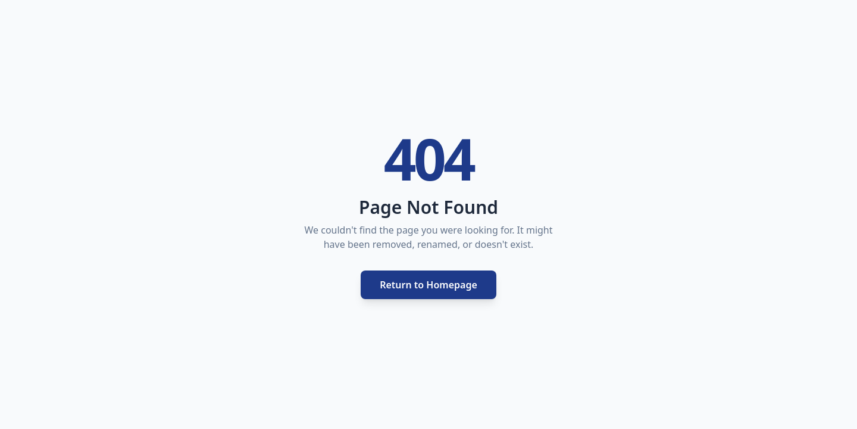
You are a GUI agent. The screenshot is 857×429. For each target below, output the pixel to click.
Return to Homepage (428, 284)
